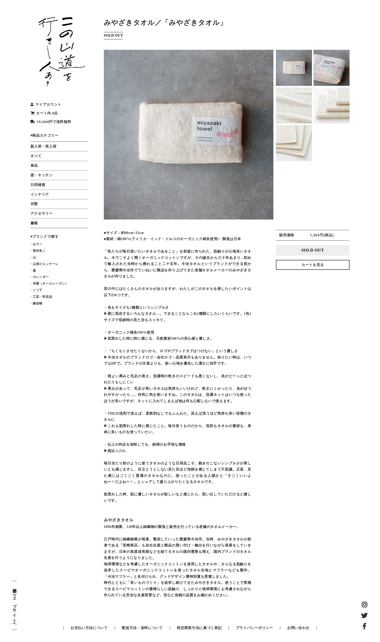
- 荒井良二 (38, 251)
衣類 (34, 204)
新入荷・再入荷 (43, 146)
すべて (36, 156)
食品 (34, 165)
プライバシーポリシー (254, 628)
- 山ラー (36, 244)
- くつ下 (36, 290)
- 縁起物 (36, 303)
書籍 (34, 223)
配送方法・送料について (142, 628)
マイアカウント (45, 104)
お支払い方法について (89, 628)
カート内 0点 (44, 113)
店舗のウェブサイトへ (14, 605)
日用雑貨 (37, 185)
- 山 (33, 257)
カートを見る (313, 265)
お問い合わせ (298, 628)
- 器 (33, 270)
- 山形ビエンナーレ (44, 264)
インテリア (39, 194)
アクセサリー (41, 213)
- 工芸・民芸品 (41, 297)
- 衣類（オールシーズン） (49, 283)
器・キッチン (41, 175)
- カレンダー (39, 277)
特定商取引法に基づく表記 (199, 628)
